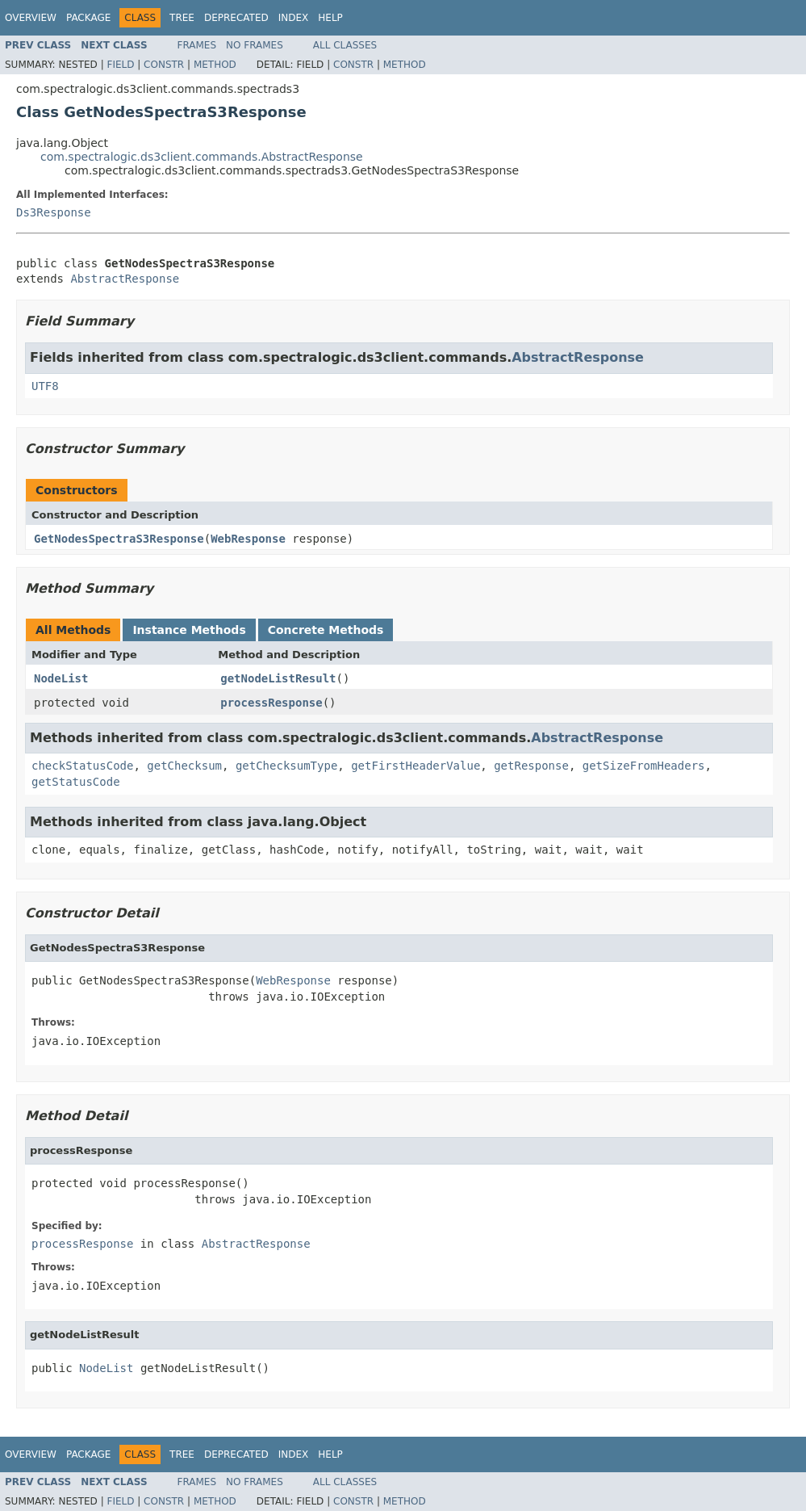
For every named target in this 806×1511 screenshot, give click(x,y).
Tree (181, 17)
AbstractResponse (124, 278)
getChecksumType (286, 765)
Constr (164, 64)
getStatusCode (75, 781)
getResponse (531, 765)
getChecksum (184, 765)
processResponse (271, 702)
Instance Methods (188, 629)
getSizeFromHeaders (644, 765)
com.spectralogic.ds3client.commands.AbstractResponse (201, 156)
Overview (30, 17)
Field (120, 64)
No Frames (254, 45)
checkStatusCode (82, 765)
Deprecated (236, 17)
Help (330, 17)
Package (88, 17)
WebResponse (248, 538)
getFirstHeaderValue (415, 765)
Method (215, 64)
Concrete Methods (326, 629)
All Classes (345, 45)
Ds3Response (53, 212)
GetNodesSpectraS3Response (119, 538)
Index (293, 17)
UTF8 (45, 386)
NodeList (61, 678)
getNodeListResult (278, 678)
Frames (197, 45)
